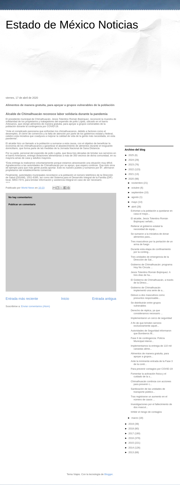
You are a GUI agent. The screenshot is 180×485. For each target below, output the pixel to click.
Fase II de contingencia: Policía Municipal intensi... (148, 339)
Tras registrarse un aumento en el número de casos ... (149, 398)
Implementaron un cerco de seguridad (151, 318)
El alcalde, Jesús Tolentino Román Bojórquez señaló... (149, 220)
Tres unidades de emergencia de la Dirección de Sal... (150, 258)
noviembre (137, 182)
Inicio (65, 299)
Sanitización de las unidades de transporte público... (148, 390)
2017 (131, 433)
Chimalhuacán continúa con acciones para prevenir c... (151, 383)
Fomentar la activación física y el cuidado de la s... (148, 375)
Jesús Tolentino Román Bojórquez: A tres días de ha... (150, 274)
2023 (131, 164)
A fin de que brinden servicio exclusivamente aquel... (146, 324)
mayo (134, 202)
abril (134, 206)
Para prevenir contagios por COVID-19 (151, 368)
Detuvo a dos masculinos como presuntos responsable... (148, 296)
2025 (131, 155)
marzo (135, 417)
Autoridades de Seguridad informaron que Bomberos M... (151, 332)
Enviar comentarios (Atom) (35, 306)
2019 (131, 423)
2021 (131, 174)
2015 (131, 442)
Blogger (108, 474)
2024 (131, 159)
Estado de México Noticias (72, 24)
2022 (131, 169)
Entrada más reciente (22, 299)
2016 (131, 438)
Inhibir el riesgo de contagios (146, 411)
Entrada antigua (104, 299)
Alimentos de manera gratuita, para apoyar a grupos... (150, 355)
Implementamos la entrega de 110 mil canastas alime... (151, 347)
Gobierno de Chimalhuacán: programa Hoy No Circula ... (151, 266)
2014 (131, 447)
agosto (135, 197)
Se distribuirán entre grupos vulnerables (146, 304)
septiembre (137, 192)
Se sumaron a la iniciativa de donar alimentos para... (150, 235)
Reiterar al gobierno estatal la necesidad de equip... (147, 228)
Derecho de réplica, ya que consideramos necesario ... (147, 312)
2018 (131, 428)
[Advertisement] (90, 64)
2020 (131, 178)
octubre (135, 187)
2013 (131, 452)
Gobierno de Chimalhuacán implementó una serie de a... (147, 289)
